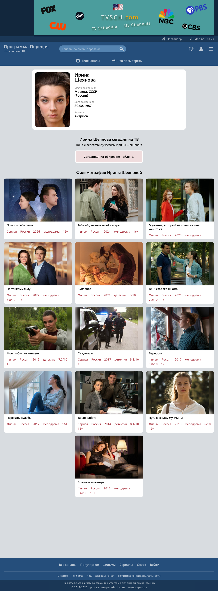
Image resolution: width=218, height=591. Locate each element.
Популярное (89, 565)
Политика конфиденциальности (139, 575)
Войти (154, 565)
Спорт (141, 565)
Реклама (77, 575)
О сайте (62, 575)
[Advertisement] (149, 99)
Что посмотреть (127, 61)
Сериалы (126, 565)
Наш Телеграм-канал (100, 575)
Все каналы (67, 565)
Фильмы (109, 565)
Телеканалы (88, 61)
